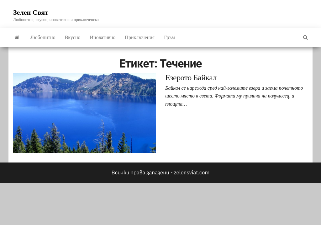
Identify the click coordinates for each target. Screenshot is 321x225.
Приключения (140, 37)
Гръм (169, 37)
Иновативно (103, 37)
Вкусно (73, 37)
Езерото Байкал (191, 77)
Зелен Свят (30, 12)
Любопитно (42, 37)
